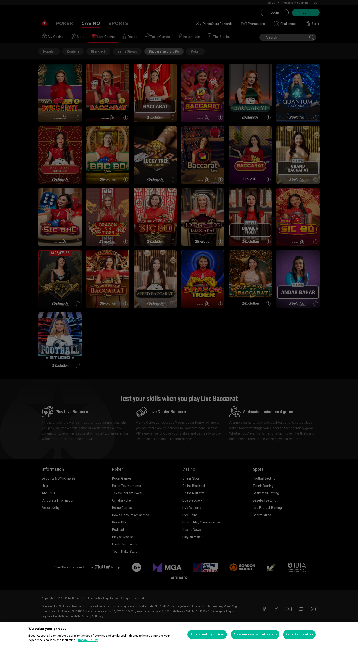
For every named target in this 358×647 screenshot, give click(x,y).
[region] (179, 634)
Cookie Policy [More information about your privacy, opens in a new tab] (88, 640)
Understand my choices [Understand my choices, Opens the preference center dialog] (207, 634)
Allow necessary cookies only (255, 634)
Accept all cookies (299, 634)
